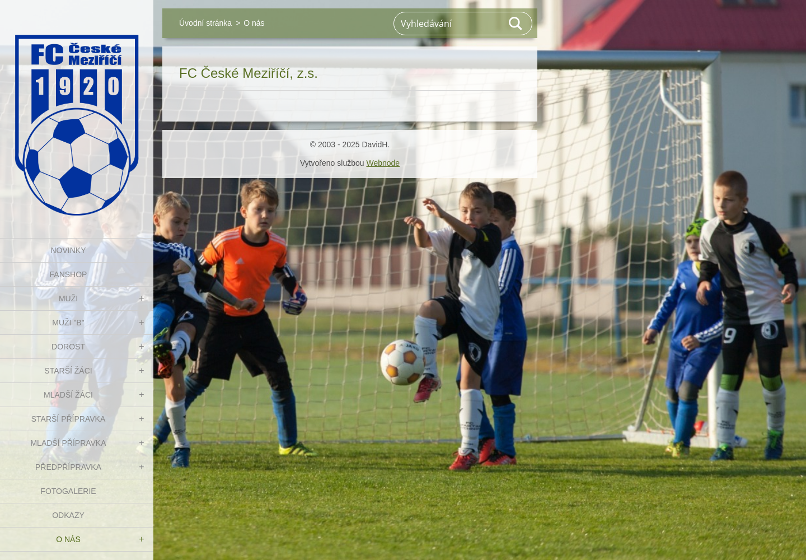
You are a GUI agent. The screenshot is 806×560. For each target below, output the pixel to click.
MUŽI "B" (68, 322)
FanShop (68, 274)
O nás (68, 539)
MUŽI (68, 298)
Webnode (383, 162)
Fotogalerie (68, 491)
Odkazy (68, 515)
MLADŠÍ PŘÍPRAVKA (68, 442)
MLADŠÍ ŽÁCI (68, 394)
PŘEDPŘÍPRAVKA (68, 467)
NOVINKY (68, 250)
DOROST (68, 346)
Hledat (516, 23)
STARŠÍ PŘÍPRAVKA (68, 418)
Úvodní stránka (205, 22)
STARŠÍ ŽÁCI (68, 370)
